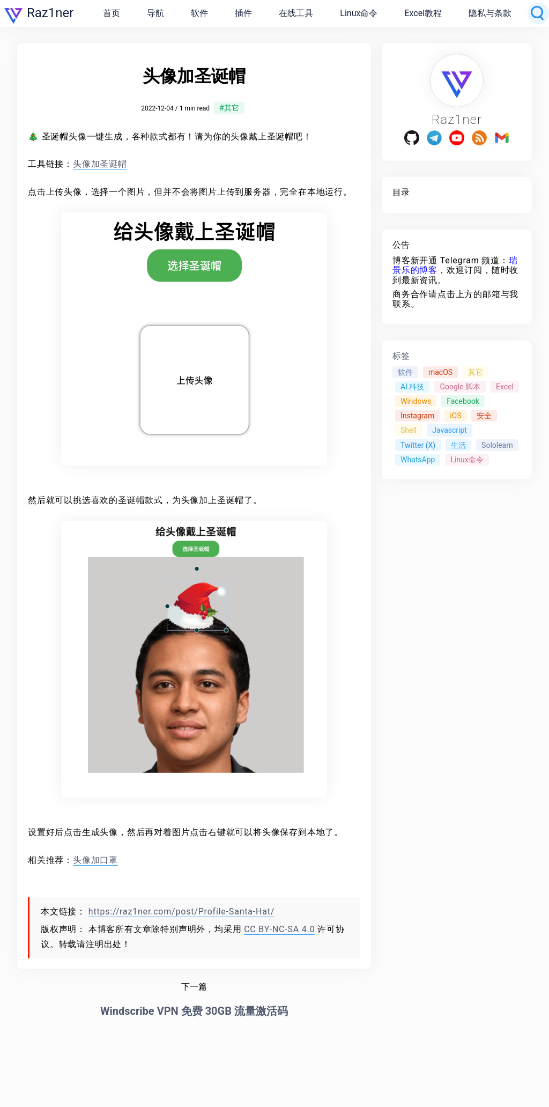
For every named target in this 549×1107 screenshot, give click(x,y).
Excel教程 (423, 13)
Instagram (417, 415)
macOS (440, 372)
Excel (505, 386)
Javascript (449, 430)
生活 (458, 445)
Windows (415, 401)
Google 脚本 (460, 386)
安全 (484, 415)
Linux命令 (358, 13)
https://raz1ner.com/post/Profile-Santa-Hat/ (181, 911)
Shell (408, 430)
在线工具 (296, 13)
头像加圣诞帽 (100, 164)
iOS (455, 415)
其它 (475, 372)
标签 (401, 356)
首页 (111, 13)
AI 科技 (412, 386)
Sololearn (497, 445)
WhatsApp (417, 459)
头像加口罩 (95, 860)
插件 (243, 13)
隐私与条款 (490, 13)
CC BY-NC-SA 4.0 (279, 929)
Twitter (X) (417, 445)
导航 (155, 13)
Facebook (463, 401)
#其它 (229, 108)
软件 (199, 13)
